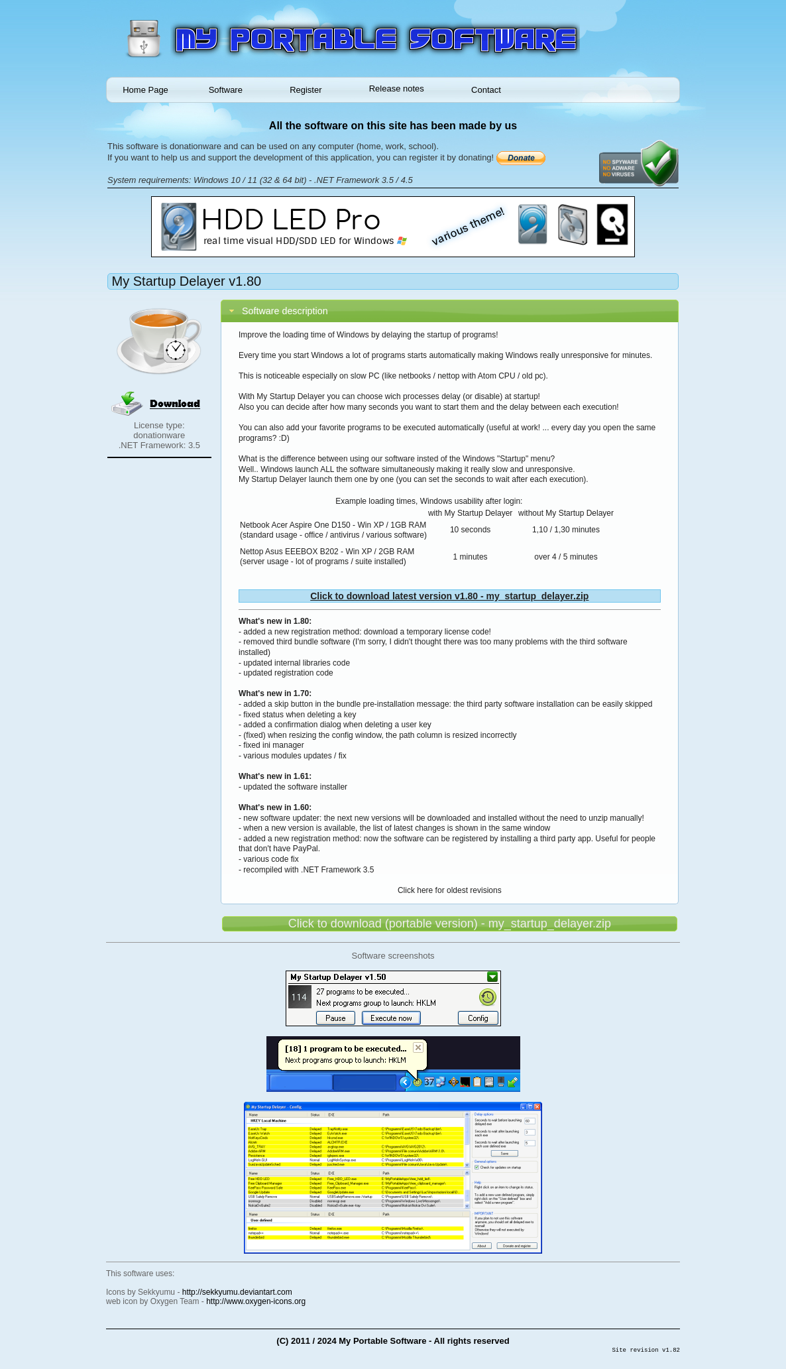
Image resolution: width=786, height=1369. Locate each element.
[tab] (450, 311)
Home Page (145, 90)
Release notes (396, 88)
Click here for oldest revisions (450, 890)
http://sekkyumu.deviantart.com (237, 1292)
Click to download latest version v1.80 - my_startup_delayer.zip (449, 596)
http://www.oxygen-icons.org (256, 1301)
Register (305, 90)
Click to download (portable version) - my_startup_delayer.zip (449, 923)
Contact (486, 90)
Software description (285, 311)
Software (226, 90)
